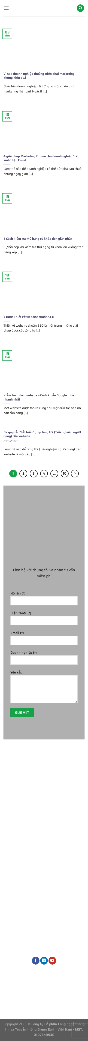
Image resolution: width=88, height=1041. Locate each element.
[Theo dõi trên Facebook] (35, 961)
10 (65, 473)
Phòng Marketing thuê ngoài (67, 838)
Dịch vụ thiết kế (65, 882)
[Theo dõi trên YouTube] (52, 961)
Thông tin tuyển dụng (44, 991)
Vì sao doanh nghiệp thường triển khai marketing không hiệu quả (39, 76)
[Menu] (6, 8)
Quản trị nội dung (67, 874)
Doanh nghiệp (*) (44, 659)
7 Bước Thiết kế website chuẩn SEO (28, 317)
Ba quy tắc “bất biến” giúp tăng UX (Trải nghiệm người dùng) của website (42, 434)
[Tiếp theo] (75, 474)
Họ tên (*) (44, 600)
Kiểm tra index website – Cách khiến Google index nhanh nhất (39, 397)
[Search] (80, 8)
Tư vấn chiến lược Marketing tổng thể (67, 821)
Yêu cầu (44, 688)
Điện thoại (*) (44, 620)
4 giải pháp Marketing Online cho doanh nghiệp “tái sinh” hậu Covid (40, 158)
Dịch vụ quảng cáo (67, 866)
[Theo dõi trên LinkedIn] (44, 961)
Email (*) (44, 639)
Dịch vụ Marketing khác (67, 892)
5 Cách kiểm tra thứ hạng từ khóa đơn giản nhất (37, 239)
